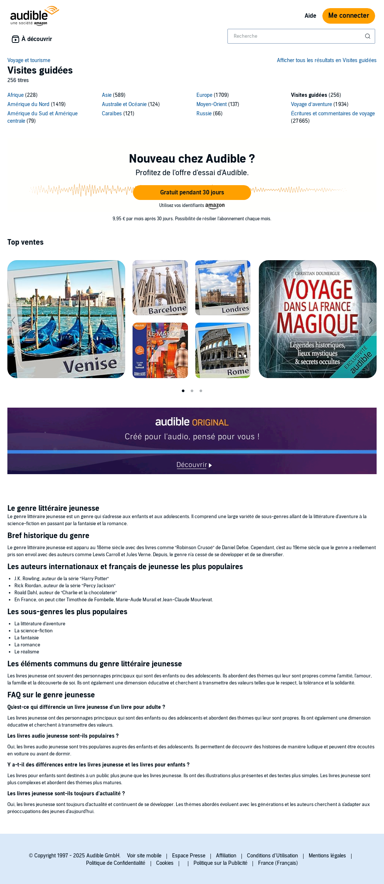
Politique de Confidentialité (115, 863)
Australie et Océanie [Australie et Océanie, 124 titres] (124, 104)
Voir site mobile (144, 856)
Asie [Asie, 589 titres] (107, 95)
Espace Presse (188, 856)
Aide (310, 16)
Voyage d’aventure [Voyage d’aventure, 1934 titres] (311, 104)
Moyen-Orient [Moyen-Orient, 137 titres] (211, 104)
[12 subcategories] (192, 109)
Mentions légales (327, 856)
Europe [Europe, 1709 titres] (204, 95)
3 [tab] (201, 391)
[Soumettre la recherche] (368, 36)
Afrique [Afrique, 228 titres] (15, 95)
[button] (192, 192)
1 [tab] (183, 391)
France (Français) (278, 863)
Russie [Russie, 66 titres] (204, 113)
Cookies (165, 863)
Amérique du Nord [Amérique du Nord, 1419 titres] (28, 104)
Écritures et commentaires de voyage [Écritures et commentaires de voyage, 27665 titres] (333, 113)
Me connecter (348, 16)
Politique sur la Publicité (220, 863)
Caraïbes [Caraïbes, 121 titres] (112, 113)
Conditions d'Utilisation (272, 856)
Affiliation (226, 856)
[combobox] (301, 36)
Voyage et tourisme (28, 60)
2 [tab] (192, 391)
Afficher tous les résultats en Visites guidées (327, 60)
